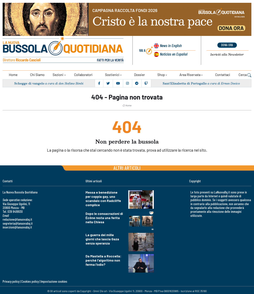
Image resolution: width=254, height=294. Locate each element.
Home (13, 74)
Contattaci (222, 74)
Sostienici (112, 74)
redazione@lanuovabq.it (17, 219)
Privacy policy (11, 281)
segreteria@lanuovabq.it (18, 223)
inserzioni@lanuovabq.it (17, 227)
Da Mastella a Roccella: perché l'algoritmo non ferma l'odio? (103, 260)
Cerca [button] (244, 74)
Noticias (174, 53)
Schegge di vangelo (29, 82)
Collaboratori (83, 74)
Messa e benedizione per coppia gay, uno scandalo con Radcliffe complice (103, 198)
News (170, 45)
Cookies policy (30, 281)
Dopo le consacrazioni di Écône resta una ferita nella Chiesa (104, 217)
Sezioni (58, 74)
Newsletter (227, 54)
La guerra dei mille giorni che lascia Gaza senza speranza (102, 238)
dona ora (227, 45)
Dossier (139, 74)
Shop (161, 74)
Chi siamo (37, 74)
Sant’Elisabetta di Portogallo (184, 82)
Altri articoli (127, 167)
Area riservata (189, 74)
